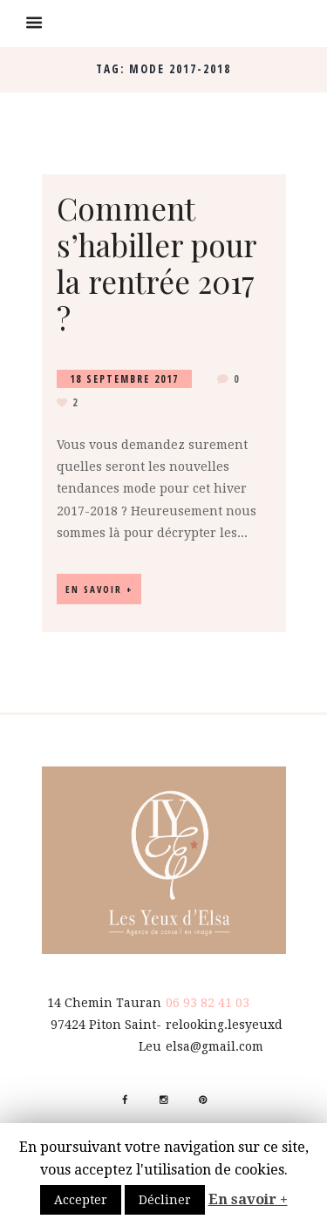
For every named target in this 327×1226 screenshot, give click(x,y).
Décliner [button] (165, 1200)
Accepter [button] (80, 1200)
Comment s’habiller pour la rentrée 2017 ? (156, 262)
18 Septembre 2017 (124, 378)
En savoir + (248, 1199)
